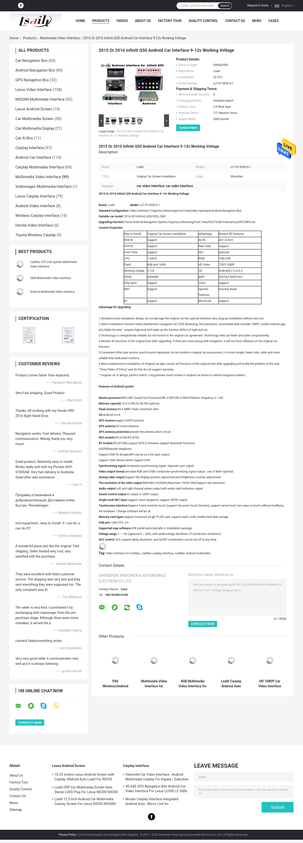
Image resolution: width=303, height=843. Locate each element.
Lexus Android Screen (33, 109)
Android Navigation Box (35, 70)
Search (224, 5)
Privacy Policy (67, 834)
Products (100, 21)
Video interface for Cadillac (123, 553)
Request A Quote (257, 5)
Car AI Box (24, 138)
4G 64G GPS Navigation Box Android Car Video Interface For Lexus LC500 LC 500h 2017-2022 (156, 789)
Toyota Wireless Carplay (35, 235)
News (256, 21)
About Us (143, 21)
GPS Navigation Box (32, 80)
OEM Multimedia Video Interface (50, 278)
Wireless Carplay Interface (37, 215)
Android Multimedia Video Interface (52, 291)
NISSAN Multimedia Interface (40, 99)
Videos (122, 21)
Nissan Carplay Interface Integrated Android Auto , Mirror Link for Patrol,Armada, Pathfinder (151, 802)
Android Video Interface (35, 206)
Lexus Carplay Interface (35, 196)
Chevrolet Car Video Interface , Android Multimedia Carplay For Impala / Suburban (156, 777)
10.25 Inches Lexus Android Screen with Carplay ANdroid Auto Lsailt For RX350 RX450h (84, 778)
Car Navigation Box (31, 60)
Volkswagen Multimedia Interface (43, 186)
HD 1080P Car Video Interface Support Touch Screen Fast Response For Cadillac (269, 683)
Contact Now (188, 127)
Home (80, 21)
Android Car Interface (33, 157)
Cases (273, 21)
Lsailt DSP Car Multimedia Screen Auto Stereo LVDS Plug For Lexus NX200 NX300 (86, 789)
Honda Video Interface (34, 225)
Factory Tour (170, 21)
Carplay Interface (29, 148)
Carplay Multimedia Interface (39, 167)
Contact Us (235, 21)
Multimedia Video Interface (60, 38)
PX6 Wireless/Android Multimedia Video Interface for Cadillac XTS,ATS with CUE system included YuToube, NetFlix (115, 683)
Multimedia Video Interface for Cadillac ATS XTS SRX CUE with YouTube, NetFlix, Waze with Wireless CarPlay (154, 683)
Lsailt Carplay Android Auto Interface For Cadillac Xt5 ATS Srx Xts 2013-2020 (231, 683)
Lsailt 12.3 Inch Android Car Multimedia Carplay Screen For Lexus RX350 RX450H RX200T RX (85, 802)
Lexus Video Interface (33, 89)
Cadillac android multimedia (192, 553)
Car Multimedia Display (34, 128)
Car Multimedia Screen (34, 118)
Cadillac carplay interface (158, 553)
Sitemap (15, 810)
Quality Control (203, 21)
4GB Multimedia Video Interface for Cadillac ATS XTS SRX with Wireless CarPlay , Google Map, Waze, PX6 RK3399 (192, 683)
